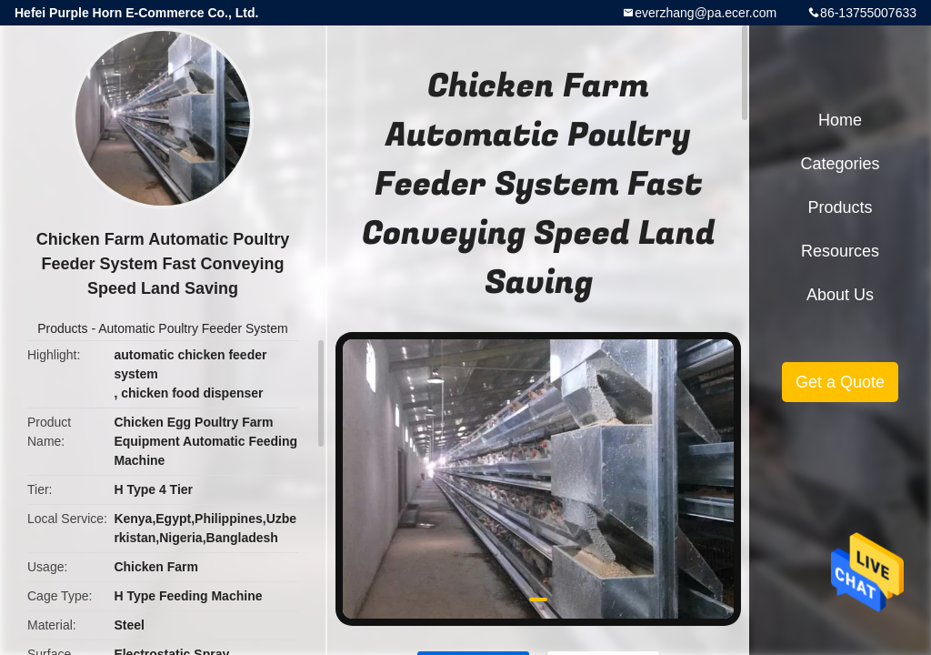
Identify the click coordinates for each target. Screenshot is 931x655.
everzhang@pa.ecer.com (705, 12)
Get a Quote (840, 382)
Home (840, 120)
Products (62, 328)
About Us (840, 295)
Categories (839, 164)
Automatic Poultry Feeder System (193, 328)
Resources (840, 251)
